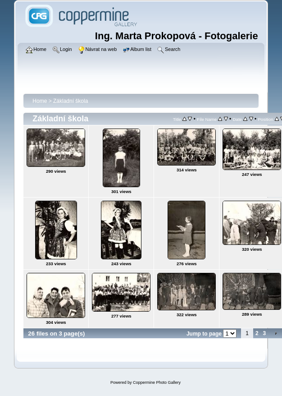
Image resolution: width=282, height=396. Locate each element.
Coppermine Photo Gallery (157, 382)
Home (39, 101)
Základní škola (70, 101)
